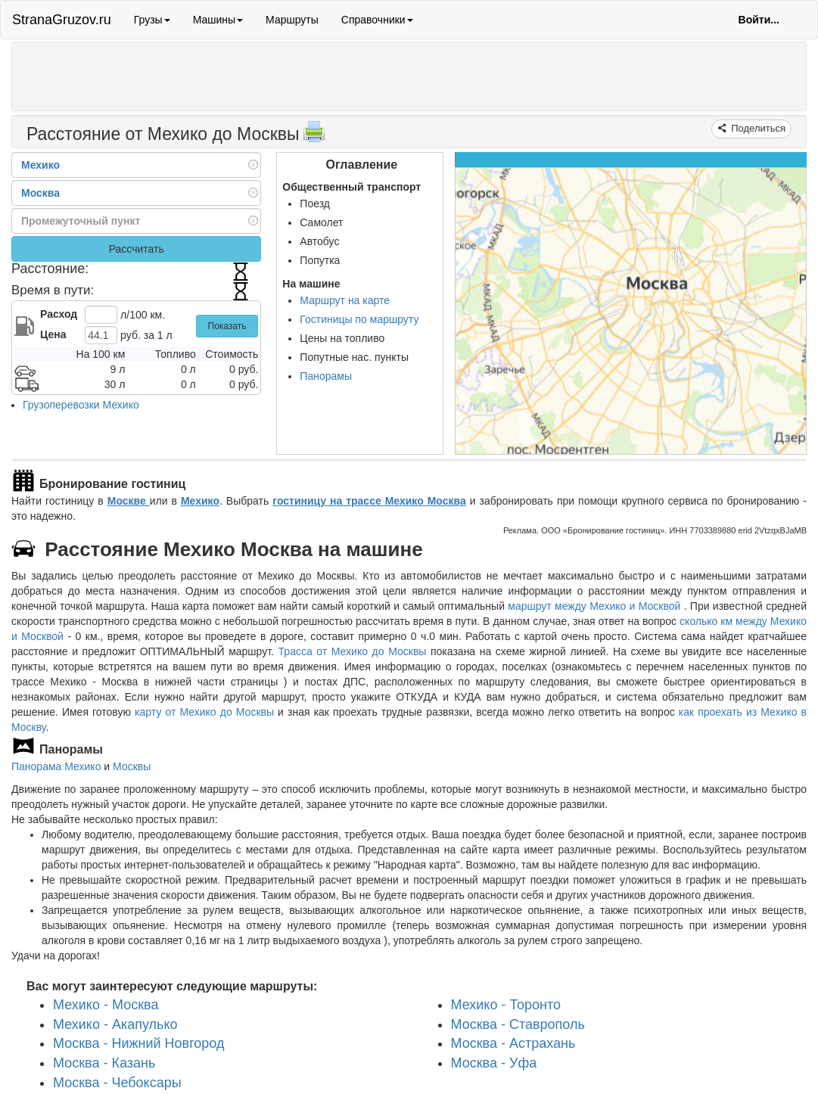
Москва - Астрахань (513, 1043)
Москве (128, 501)
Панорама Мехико (56, 766)
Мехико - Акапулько (115, 1024)
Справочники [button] (377, 20)
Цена (53, 334)
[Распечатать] (314, 136)
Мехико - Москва (105, 1004)
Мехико (200, 501)
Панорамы (326, 376)
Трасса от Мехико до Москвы (352, 651)
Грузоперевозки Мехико (81, 405)
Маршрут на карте (345, 300)
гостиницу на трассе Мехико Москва (369, 501)
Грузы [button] (152, 20)
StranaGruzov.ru (61, 19)
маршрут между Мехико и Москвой (595, 606)
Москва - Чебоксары (117, 1082)
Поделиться (757, 128)
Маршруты (292, 20)
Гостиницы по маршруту (359, 319)
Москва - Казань (104, 1063)
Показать (227, 326)
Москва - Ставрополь (518, 1024)
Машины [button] (218, 20)
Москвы (132, 766)
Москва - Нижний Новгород (138, 1043)
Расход (58, 314)
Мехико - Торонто (506, 1004)
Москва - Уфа (494, 1063)
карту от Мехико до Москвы (204, 712)
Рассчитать (136, 249)
